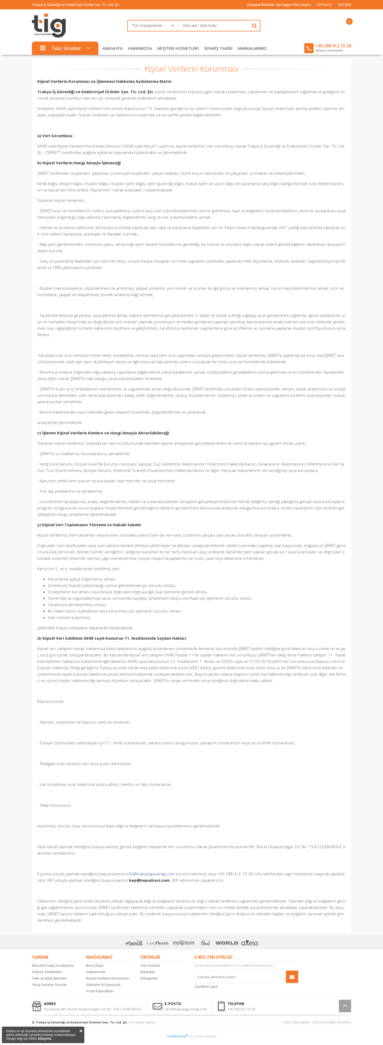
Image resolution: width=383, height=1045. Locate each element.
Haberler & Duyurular (103, 984)
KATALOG (324, 4)
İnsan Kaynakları (100, 991)
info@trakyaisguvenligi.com (150, 873)
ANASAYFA (112, 48)
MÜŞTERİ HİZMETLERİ (178, 48)
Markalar (147, 971)
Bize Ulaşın (95, 965)
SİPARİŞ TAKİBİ (218, 48)
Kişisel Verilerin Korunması (107, 978)
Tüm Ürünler (150, 965)
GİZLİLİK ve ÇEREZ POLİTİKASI (331, 1022)
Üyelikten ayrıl (206, 986)
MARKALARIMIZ (252, 48)
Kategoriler (149, 978)
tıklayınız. (45, 1038)
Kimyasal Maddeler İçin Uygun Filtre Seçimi (279, 4)
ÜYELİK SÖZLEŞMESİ (296, 1022)
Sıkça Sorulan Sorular (49, 984)
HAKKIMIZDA (140, 48)
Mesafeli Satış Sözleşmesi (53, 965)
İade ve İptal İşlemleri (49, 978)
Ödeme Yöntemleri (47, 971)
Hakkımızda (95, 971)
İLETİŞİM (344, 4)
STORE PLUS (177, 1036)
